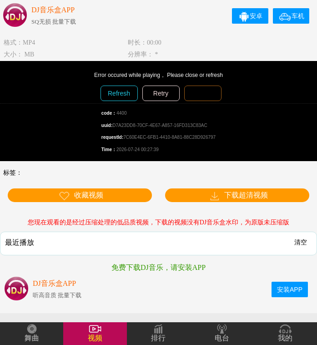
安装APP (289, 289)
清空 (300, 242)
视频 (95, 338)
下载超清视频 (238, 196)
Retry (160, 93)
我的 (285, 338)
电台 (222, 338)
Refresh (119, 93)
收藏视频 (81, 196)
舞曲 (32, 338)
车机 (291, 16)
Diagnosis (202, 93)
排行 (158, 338)
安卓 (250, 16)
